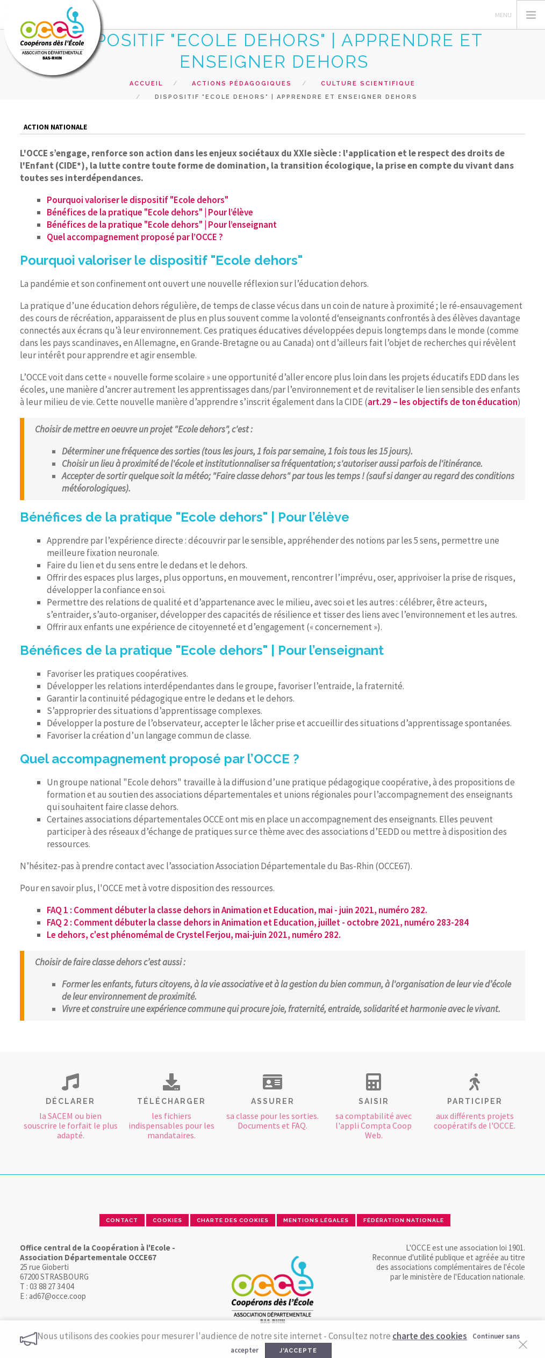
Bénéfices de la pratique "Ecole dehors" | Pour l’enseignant (162, 224)
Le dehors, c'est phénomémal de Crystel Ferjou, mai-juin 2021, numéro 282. (194, 935)
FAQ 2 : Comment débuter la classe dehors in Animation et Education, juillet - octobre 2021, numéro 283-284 (258, 922)
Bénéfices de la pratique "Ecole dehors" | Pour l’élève (150, 212)
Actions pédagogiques (242, 83)
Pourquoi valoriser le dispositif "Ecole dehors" (137, 200)
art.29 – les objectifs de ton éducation (443, 402)
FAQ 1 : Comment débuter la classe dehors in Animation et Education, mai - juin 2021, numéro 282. (237, 910)
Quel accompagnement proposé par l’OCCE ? (135, 237)
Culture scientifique (368, 83)
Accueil (146, 83)
